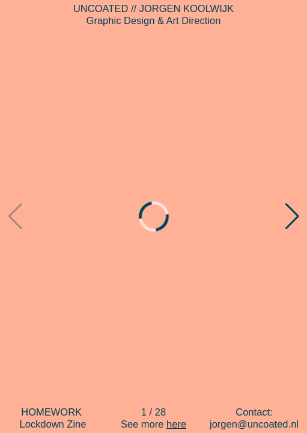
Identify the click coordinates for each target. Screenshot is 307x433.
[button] (292, 216)
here (176, 424)
